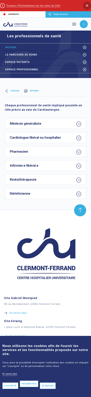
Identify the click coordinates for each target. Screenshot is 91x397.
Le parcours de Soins (21, 54)
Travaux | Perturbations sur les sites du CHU (33, 5)
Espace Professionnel (22, 69)
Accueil (11, 47)
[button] (87, 6)
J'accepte (10, 390)
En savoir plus (9, 377)
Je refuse (48, 390)
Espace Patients (17, 62)
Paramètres (29, 388)
